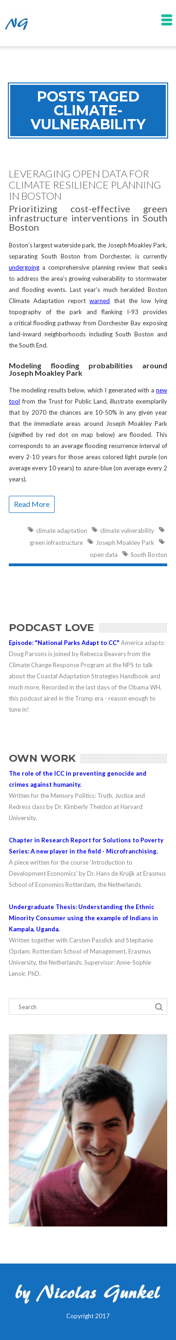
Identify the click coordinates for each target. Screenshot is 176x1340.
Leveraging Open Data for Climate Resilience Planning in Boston (85, 184)
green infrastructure (56, 542)
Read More (32, 503)
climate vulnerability (127, 530)
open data (104, 554)
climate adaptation (61, 530)
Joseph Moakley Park (125, 542)
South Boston (149, 554)
